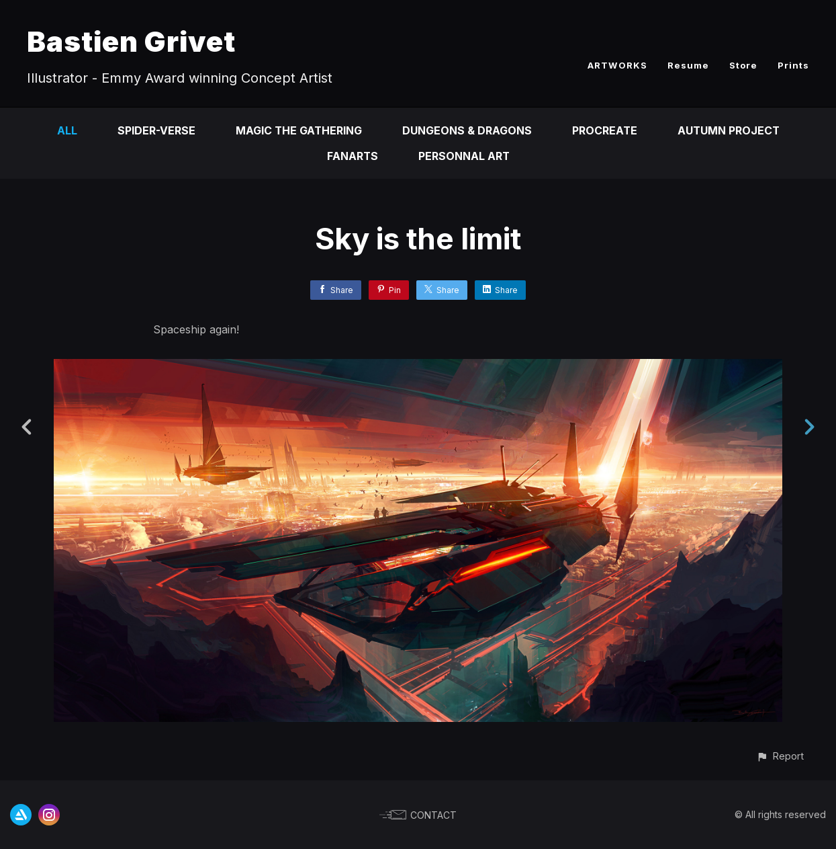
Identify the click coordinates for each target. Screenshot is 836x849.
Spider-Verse (154, 130)
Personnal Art (464, 156)
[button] (780, 756)
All (65, 130)
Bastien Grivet (131, 41)
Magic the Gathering (297, 130)
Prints (793, 65)
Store (743, 65)
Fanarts (352, 156)
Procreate (604, 130)
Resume (688, 65)
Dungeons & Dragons (466, 130)
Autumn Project (729, 130)
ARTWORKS (617, 65)
